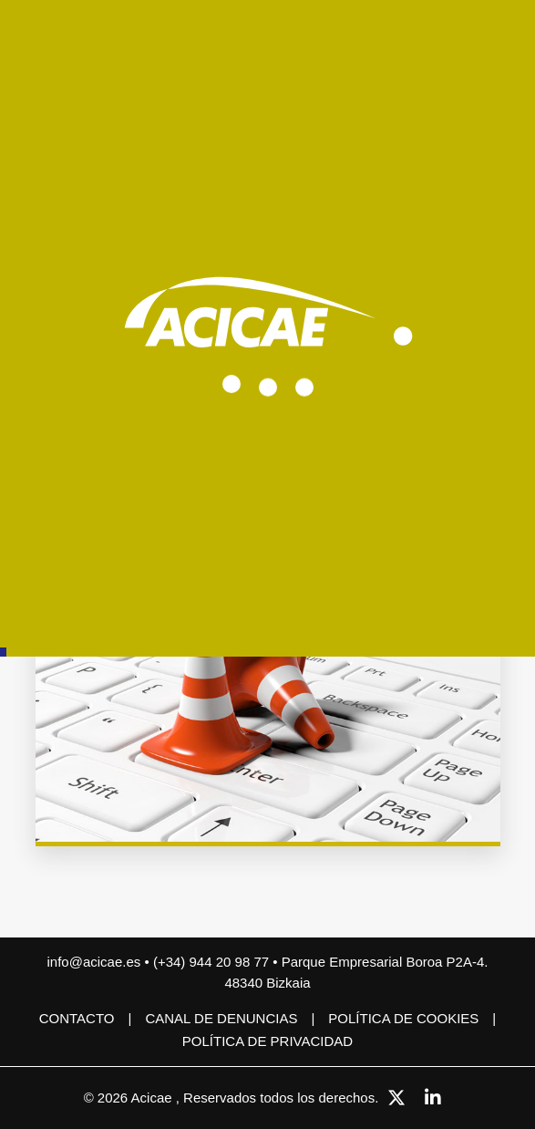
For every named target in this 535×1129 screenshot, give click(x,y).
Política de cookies (403, 1018)
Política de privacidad (267, 1041)
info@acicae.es (94, 961)
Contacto (77, 1018)
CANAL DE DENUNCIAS (221, 1018)
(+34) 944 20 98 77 (213, 961)
